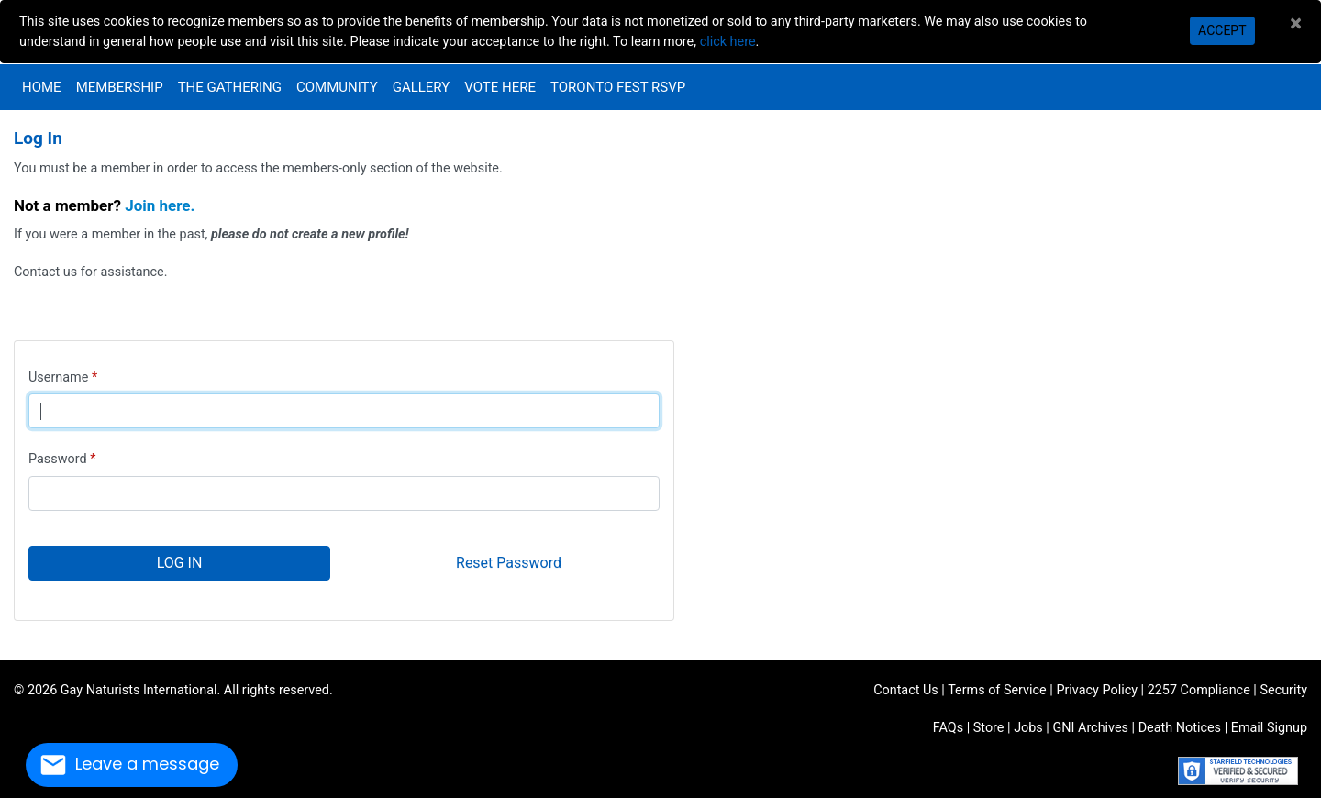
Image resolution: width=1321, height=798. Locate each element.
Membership (119, 87)
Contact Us (905, 690)
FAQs (948, 728)
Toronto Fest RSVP (617, 87)
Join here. (159, 205)
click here (728, 42)
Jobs (1028, 728)
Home (41, 87)
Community (337, 87)
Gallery (421, 87)
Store (989, 728)
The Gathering (230, 87)
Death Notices (1179, 728)
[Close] (1295, 23)
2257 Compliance (1199, 690)
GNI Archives (1090, 728)
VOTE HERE (500, 87)
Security (1283, 690)
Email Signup (1269, 728)
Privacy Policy (1097, 690)
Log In (180, 562)
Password (57, 459)
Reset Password (508, 562)
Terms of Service (997, 690)
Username (58, 377)
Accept (1222, 30)
